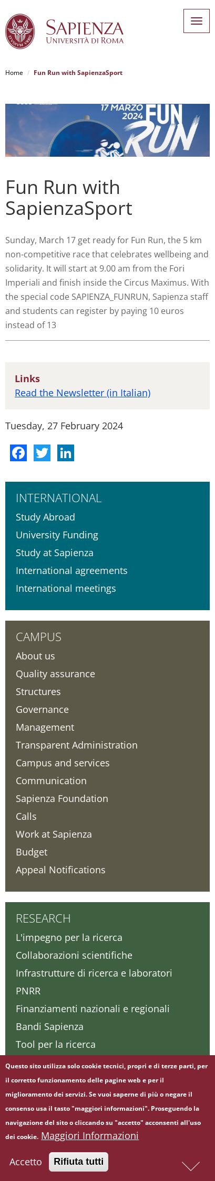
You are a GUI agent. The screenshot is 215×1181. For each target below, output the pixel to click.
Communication (51, 780)
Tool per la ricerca (56, 1044)
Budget (31, 852)
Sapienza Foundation (62, 798)
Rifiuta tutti (79, 1161)
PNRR (28, 990)
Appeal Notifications (61, 869)
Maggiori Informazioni (90, 1135)
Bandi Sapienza (50, 1026)
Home (14, 72)
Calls (26, 816)
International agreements (72, 570)
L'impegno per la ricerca (69, 937)
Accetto (25, 1161)
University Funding (57, 534)
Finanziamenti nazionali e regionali (93, 1008)
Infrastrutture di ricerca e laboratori (94, 973)
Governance (42, 709)
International (58, 497)
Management (45, 727)
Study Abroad (45, 517)
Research (43, 918)
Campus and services (63, 762)
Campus (39, 636)
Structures (38, 691)
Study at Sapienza (55, 552)
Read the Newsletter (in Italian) (82, 392)
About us (35, 655)
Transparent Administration (77, 745)
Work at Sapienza (54, 834)
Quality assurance (55, 673)
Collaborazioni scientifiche (74, 955)
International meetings (66, 588)
